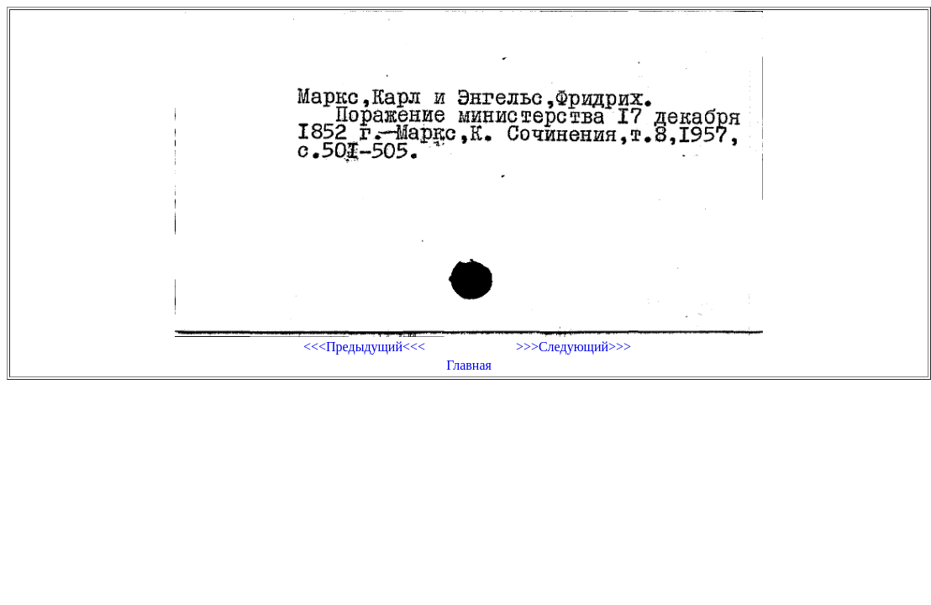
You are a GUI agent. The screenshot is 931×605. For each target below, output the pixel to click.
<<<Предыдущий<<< (364, 346)
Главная (469, 365)
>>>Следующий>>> (573, 346)
